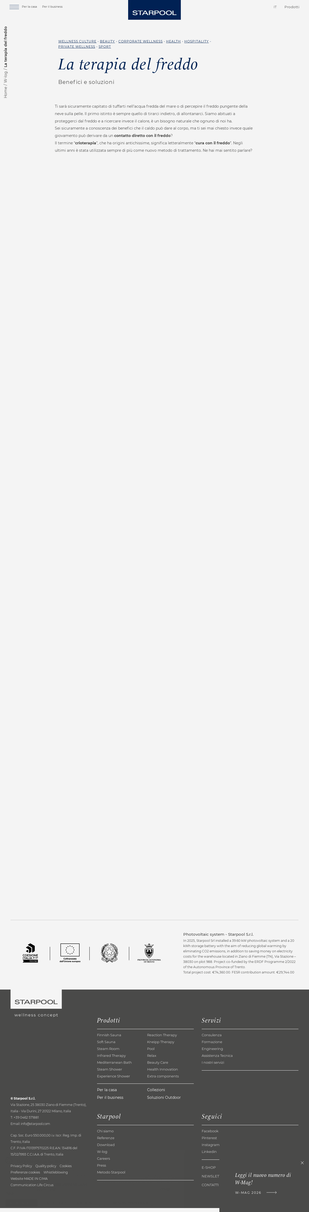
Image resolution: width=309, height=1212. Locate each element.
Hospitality (196, 41)
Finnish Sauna (109, 1039)
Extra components (163, 1080)
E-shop (209, 1171)
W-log (5, 77)
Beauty (107, 41)
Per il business (56, 7)
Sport (105, 47)
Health (173, 41)
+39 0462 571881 (26, 1121)
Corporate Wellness (140, 41)
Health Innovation (162, 1073)
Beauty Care (157, 1066)
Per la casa (32, 7)
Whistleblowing (56, 1176)
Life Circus (45, 1189)
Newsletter (214, 1180)
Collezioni (156, 1093)
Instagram (211, 1149)
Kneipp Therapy (160, 1046)
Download (106, 1149)
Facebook (210, 1135)
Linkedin (209, 1155)
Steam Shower (109, 1073)
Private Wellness (76, 47)
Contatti (244, 7)
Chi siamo (105, 1135)
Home (5, 92)
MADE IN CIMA (35, 1183)
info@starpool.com (35, 1128)
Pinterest (209, 1142)
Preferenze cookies (25, 1176)
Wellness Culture (77, 41)
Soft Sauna (106, 1046)
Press (101, 1169)
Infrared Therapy (111, 1059)
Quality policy (45, 1170)
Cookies (66, 1170)
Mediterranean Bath (114, 1066)
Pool (150, 1053)
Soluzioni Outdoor (164, 1101)
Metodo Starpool (111, 1176)
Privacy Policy (21, 1170)
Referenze (105, 1142)
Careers (103, 1162)
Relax (151, 1059)
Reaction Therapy (162, 1039)
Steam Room (108, 1053)
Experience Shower (113, 1080)
